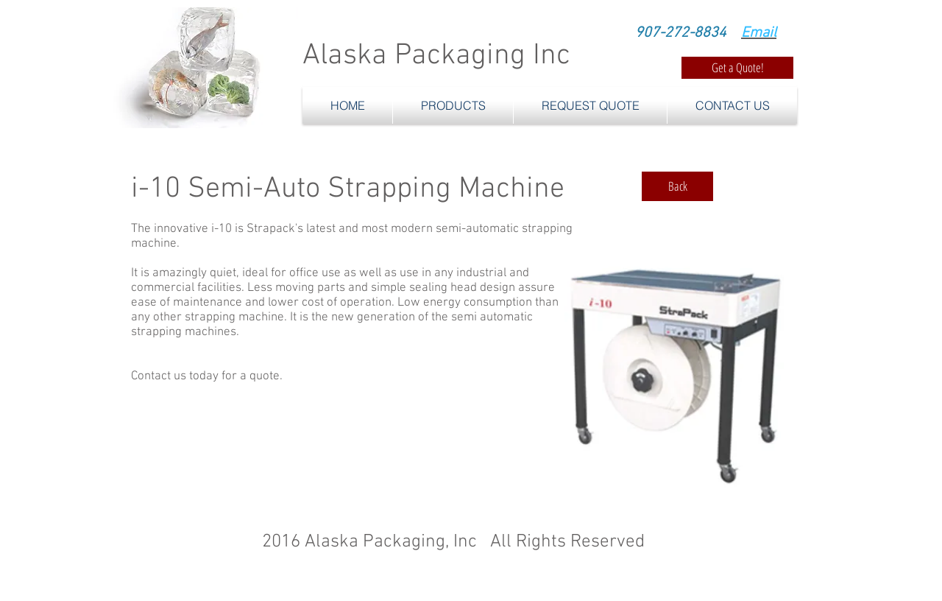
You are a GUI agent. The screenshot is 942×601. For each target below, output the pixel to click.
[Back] (677, 186)
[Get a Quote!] (737, 68)
